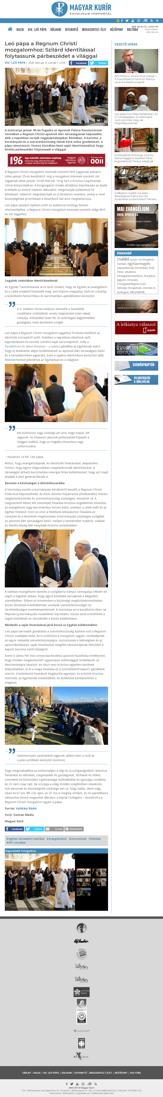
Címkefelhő (124, 253)
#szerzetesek (78, 839)
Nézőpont (116, 29)
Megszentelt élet (94, 29)
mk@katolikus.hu (108, 1090)
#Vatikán (95, 839)
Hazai (20, 29)
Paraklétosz (13, 346)
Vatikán (121, 264)
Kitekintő (71, 29)
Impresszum (55, 1093)
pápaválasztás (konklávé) (132, 268)
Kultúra (135, 1072)
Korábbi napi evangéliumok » (142, 244)
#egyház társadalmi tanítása (25, 839)
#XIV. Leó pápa (15, 842)
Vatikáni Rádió (26, 808)
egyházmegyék (139, 263)
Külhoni (55, 29)
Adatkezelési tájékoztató (102, 1093)
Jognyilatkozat (83, 1093)
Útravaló (132, 280)
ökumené (137, 292)
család (123, 259)
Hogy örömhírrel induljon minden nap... (134, 216)
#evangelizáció (57, 839)
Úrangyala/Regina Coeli (131, 284)
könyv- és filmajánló (142, 259)
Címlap (26, 1072)
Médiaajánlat (69, 1093)
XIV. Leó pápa (37, 29)
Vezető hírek (126, 44)
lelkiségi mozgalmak (129, 288)
